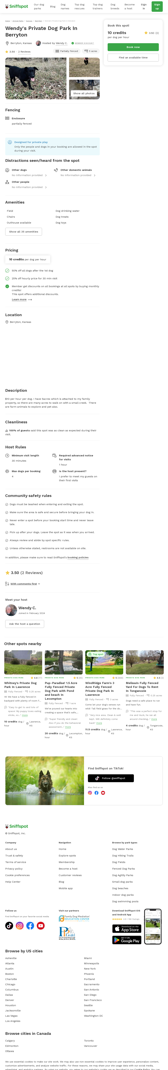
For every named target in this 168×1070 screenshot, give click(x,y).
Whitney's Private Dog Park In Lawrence (20, 685)
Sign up (157, 6)
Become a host (130, 6)
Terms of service (15, 862)
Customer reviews (70, 875)
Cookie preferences (17, 875)
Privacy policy (13, 868)
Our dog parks (39, 6)
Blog (52, 6)
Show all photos (83, 93)
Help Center (13, 881)
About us (11, 849)
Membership (67, 862)
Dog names (65, 6)
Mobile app (66, 888)
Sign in (144, 6)
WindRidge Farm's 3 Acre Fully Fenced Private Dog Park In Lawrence (99, 688)
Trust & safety (14, 855)
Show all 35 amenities (23, 231)
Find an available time (133, 57)
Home (62, 849)
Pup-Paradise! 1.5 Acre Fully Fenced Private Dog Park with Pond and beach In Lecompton (61, 690)
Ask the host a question (24, 623)
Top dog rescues (79, 6)
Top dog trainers (98, 6)
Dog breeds (115, 6)
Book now (133, 47)
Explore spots (67, 855)
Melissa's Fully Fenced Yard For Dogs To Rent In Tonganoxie (142, 686)
